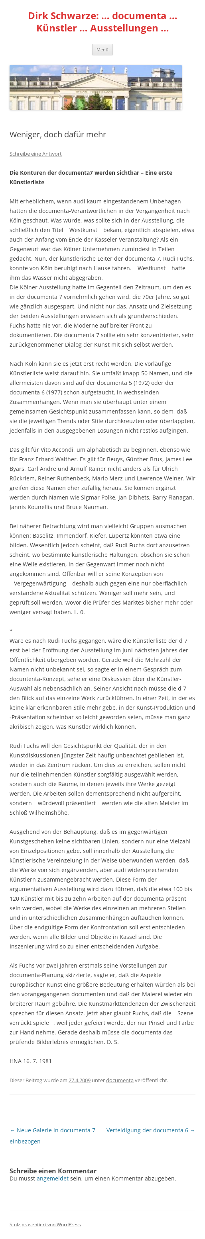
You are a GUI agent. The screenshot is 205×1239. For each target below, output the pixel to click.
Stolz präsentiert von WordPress (45, 1224)
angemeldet (53, 1178)
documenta (120, 1080)
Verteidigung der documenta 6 (150, 1130)
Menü (102, 50)
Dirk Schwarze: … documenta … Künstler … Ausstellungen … (102, 22)
